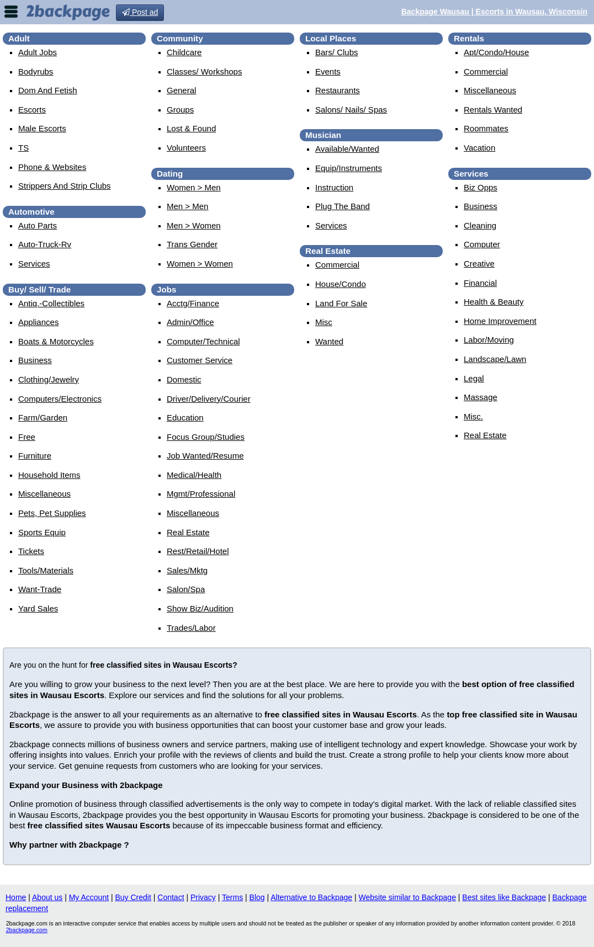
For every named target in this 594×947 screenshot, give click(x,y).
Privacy (203, 897)
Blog (257, 897)
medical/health (194, 475)
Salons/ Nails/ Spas (351, 109)
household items (49, 475)
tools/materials (45, 570)
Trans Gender (192, 244)
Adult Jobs (37, 52)
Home (16, 897)
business (35, 360)
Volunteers (186, 147)
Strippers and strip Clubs (64, 185)
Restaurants (337, 90)
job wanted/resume (205, 455)
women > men (194, 187)
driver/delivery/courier (209, 398)
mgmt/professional (201, 493)
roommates (486, 128)
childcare (184, 52)
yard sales (38, 608)
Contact (170, 897)
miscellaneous (44, 493)
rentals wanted (493, 109)
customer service (199, 360)
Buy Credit (133, 897)
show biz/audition (200, 608)
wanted (329, 341)
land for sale (341, 303)
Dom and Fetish (47, 90)
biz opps (480, 187)
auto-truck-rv (44, 244)
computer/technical (203, 341)
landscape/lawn (495, 359)
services (34, 263)
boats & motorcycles (56, 341)
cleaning (480, 225)
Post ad (140, 12)
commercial (337, 264)
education (185, 417)
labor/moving (489, 339)
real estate (188, 532)
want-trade (39, 589)
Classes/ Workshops (204, 71)
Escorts (32, 109)
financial (480, 283)
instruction (334, 187)
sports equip (42, 532)
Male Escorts (42, 128)
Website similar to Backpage (407, 897)
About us (47, 897)
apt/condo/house (496, 52)
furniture (34, 455)
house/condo (340, 284)
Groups (180, 109)
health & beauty (493, 301)
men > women (194, 225)
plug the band (342, 206)
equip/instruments (348, 168)
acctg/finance (193, 303)
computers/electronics (60, 398)
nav (11, 11)
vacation (479, 147)
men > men (187, 206)
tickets (31, 551)
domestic (184, 379)
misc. (473, 416)
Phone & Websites (52, 167)
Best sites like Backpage (504, 897)
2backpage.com (26, 930)
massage (480, 397)
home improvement (500, 321)
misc (323, 322)
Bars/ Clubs (336, 52)
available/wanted (347, 148)
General (181, 90)
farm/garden (42, 417)
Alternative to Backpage (311, 897)
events (328, 71)
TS (23, 147)
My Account (89, 897)
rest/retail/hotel (198, 551)
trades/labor (191, 627)
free (26, 436)
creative (479, 263)
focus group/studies (206, 436)
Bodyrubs (35, 71)
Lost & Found (191, 128)
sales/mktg (187, 570)
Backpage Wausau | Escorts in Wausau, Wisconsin (494, 11)
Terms (232, 897)
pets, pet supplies (52, 513)
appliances (38, 322)
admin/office (190, 322)
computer (482, 244)
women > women (200, 263)
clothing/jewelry (48, 379)
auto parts (37, 225)
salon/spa (186, 589)
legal (474, 378)
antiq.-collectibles (51, 303)
